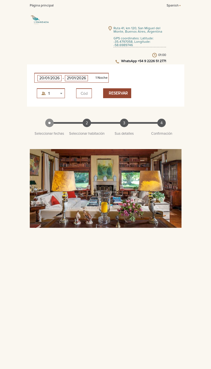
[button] (71, 78)
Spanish (173, 5)
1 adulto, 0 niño (54, 94)
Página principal (42, 5)
